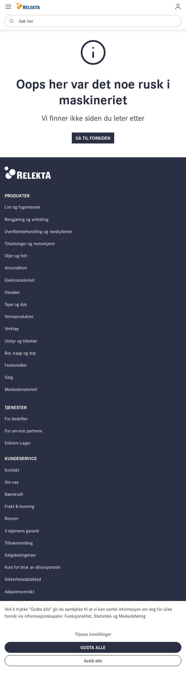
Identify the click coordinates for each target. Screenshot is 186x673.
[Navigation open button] (8, 6)
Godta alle (93, 647)
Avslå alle (93, 660)
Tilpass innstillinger (93, 634)
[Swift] (28, 6)
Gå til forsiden (93, 138)
